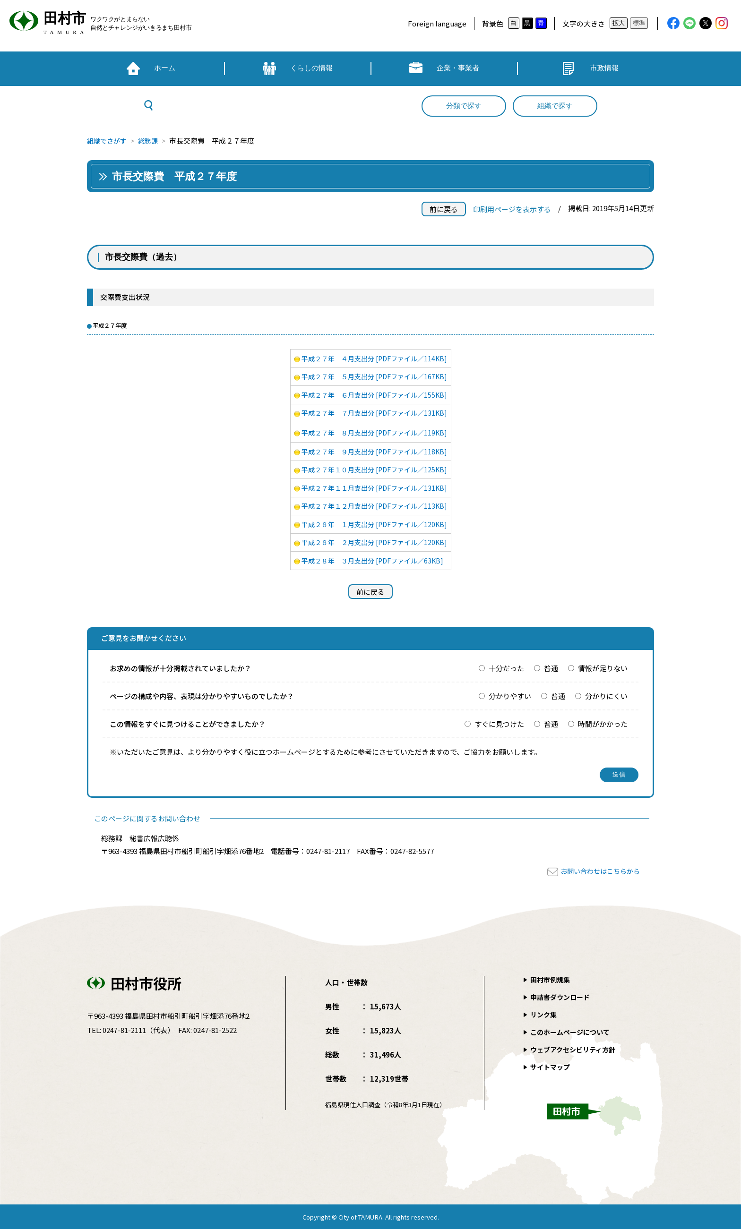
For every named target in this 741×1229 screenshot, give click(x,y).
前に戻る (444, 209)
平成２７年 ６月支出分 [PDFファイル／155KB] (374, 395)
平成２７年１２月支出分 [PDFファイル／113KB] (374, 506)
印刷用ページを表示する (512, 209)
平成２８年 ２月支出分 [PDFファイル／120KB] (374, 542)
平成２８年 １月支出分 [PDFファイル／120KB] (374, 524)
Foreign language (437, 23)
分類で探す (464, 106)
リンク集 (544, 1014)
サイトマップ (551, 1067)
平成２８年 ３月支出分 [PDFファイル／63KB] (372, 560)
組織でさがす (108, 140)
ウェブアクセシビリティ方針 (575, 1049)
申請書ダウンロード (562, 997)
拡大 (618, 22)
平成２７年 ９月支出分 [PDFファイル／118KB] (374, 451)
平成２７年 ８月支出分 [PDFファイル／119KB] (374, 432)
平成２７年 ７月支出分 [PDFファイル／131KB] (374, 413)
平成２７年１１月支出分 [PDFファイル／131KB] (374, 488)
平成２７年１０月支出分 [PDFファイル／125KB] (374, 469)
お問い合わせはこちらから (597, 871)
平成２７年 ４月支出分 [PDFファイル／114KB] (374, 358)
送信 (619, 774)
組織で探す (555, 106)
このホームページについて (572, 1032)
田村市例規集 (551, 979)
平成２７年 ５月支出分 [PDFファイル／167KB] (374, 376)
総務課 (152, 140)
